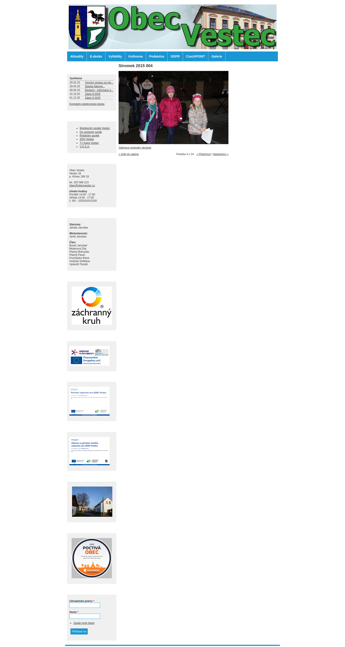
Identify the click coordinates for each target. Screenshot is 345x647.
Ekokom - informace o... (99, 90)
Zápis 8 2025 (92, 94)
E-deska (96, 56)
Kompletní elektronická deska (86, 104)
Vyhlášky (115, 56)
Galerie (216, 56)
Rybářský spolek (89, 135)
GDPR (175, 56)
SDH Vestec (87, 139)
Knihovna (135, 56)
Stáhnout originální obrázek (135, 147)
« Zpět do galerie (129, 154)
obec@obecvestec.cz (82, 185)
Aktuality (76, 56)
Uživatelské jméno (81, 601)
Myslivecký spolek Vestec (95, 128)
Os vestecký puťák (91, 132)
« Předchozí (203, 154)
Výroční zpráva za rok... (99, 82)
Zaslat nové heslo (83, 623)
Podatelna (156, 56)
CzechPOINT (195, 56)
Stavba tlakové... (95, 86)
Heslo (74, 612)
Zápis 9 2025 (92, 97)
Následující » (220, 154)
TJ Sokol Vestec (89, 143)
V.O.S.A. (85, 146)
